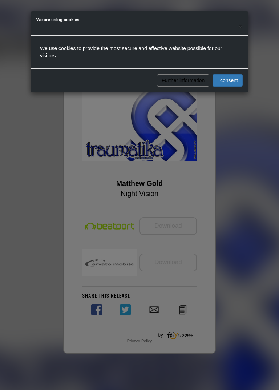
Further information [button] (183, 80)
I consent (227, 80)
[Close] (240, 26)
